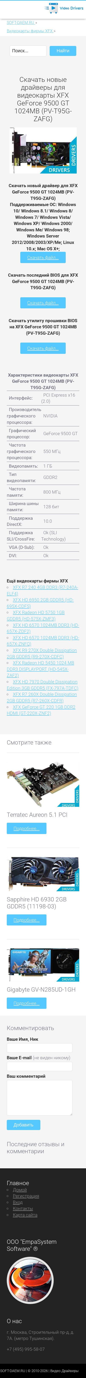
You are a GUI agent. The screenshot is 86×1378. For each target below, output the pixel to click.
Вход (18, 1202)
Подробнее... (27, 828)
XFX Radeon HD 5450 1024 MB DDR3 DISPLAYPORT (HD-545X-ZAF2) (40, 669)
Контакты (23, 1208)
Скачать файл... (43, 257)
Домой (20, 1189)
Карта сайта (25, 1214)
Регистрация (26, 1196)
